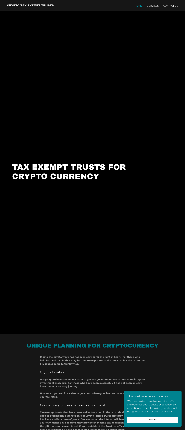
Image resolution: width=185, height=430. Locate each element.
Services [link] (153, 5)
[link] (30, 5)
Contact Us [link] (170, 5)
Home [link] (138, 5)
